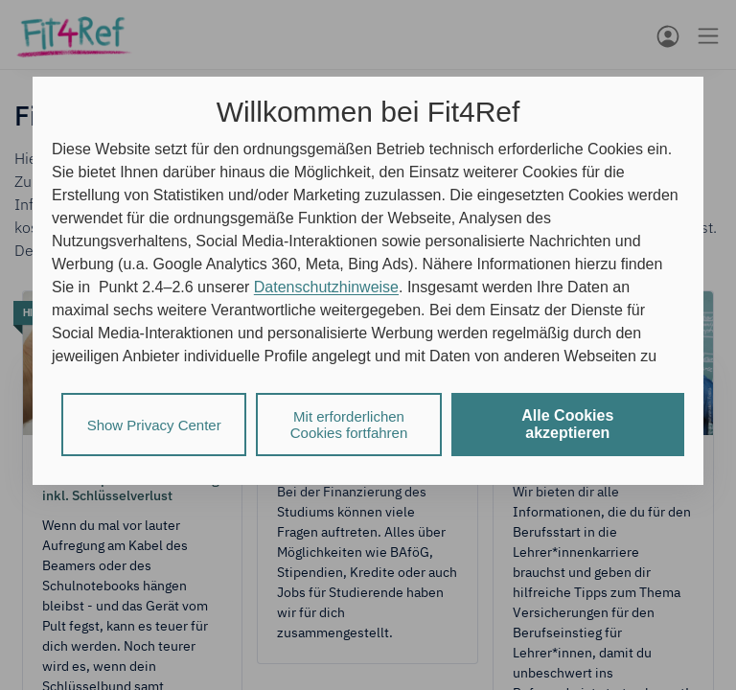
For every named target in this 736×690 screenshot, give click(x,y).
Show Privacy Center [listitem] (154, 425)
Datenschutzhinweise (326, 287)
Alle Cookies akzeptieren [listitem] (567, 424)
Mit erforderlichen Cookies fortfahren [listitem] (349, 424)
